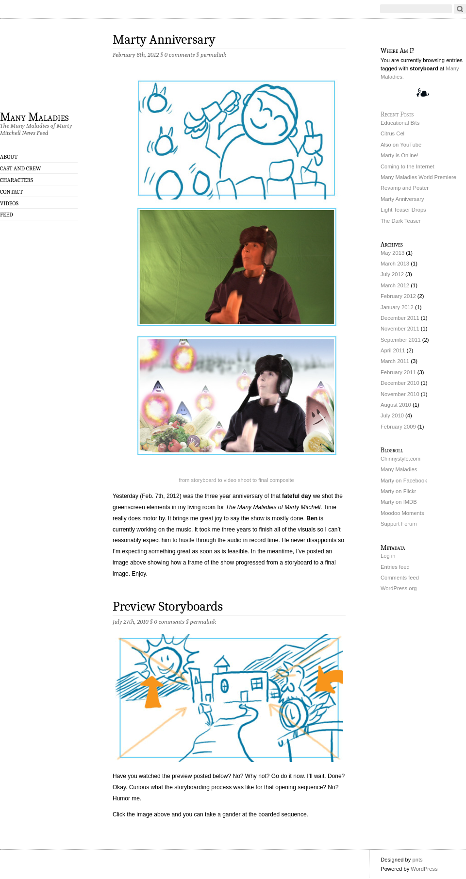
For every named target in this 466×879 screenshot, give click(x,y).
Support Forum (399, 524)
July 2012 (392, 274)
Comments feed (400, 577)
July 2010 (392, 415)
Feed (6, 214)
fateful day (296, 496)
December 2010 (400, 383)
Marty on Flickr (398, 491)
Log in (388, 556)
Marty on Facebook (404, 480)
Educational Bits (400, 123)
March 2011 (395, 361)
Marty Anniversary (164, 39)
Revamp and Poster (405, 188)
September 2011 (401, 340)
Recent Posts (397, 114)
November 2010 (400, 394)
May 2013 (392, 253)
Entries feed (395, 567)
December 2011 (400, 318)
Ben (311, 518)
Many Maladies (34, 116)
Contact (11, 191)
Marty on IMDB (399, 502)
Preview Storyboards (168, 606)
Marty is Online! (399, 155)
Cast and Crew (20, 168)
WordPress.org (398, 588)
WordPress (424, 869)
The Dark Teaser (401, 221)
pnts (417, 859)
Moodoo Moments (402, 513)
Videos (9, 203)
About (8, 156)
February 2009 (398, 427)
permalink (213, 54)
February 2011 (398, 372)
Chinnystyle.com (400, 459)
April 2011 (393, 350)
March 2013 (395, 263)
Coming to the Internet (407, 166)
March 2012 (395, 285)
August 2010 (396, 405)
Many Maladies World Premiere (418, 177)
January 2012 (397, 307)
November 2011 (400, 329)
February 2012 (398, 296)
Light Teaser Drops (403, 210)
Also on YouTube (401, 145)
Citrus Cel (392, 133)
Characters (16, 180)
